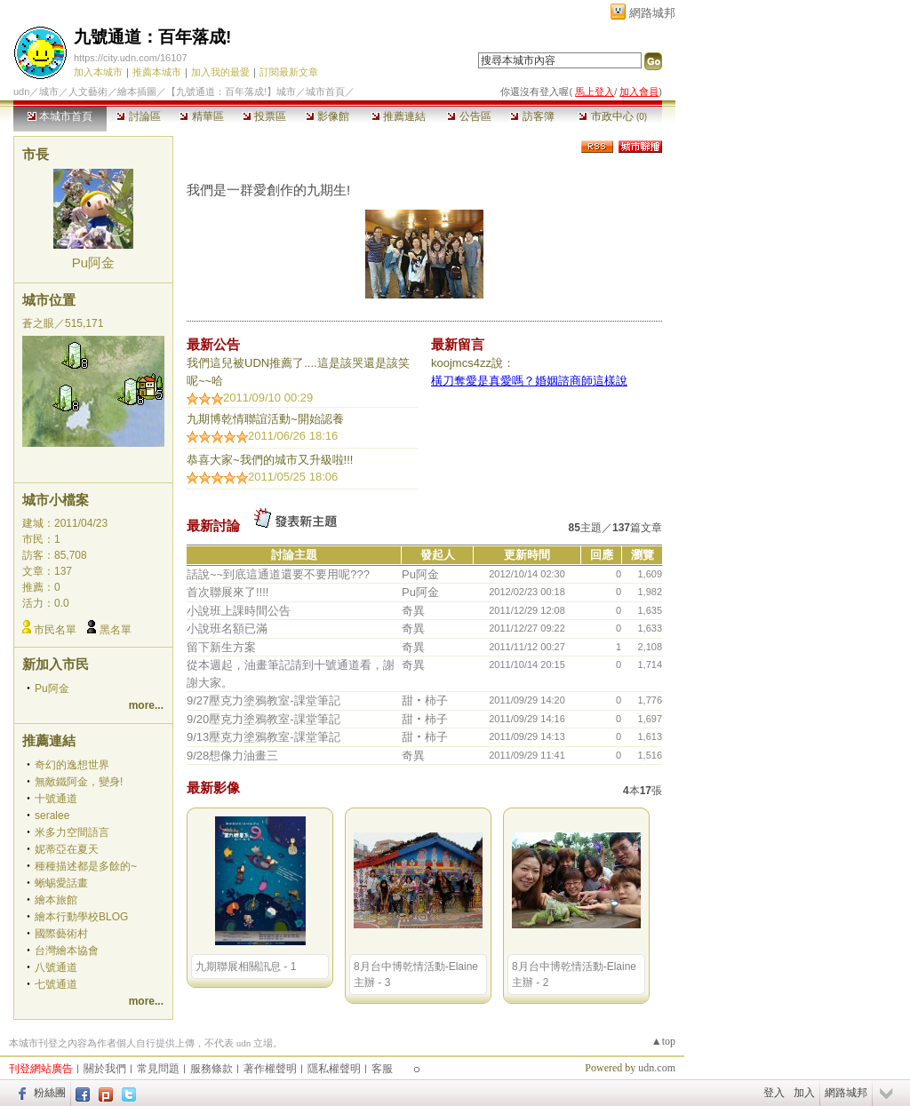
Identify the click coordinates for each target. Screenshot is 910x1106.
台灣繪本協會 (67, 950)
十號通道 (56, 798)
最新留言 (457, 344)
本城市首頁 (60, 116)
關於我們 (105, 1068)
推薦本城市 (156, 72)
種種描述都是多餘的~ (86, 866)
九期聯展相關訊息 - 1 (246, 966)
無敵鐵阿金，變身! (79, 782)
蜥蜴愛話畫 (61, 883)
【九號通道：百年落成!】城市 (231, 91)
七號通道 (56, 984)
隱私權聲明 (334, 1068)
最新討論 (213, 525)
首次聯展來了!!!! (227, 592)
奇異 (413, 610)
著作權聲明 (270, 1068)
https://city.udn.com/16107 (131, 57)
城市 (49, 91)
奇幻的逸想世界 (72, 765)
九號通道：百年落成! (152, 37)
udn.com (656, 1068)
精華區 (201, 116)
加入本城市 (98, 72)
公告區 (469, 116)
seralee (52, 815)
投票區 (264, 116)
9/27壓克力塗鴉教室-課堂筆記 (263, 700)
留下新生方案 (221, 647)
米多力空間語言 (72, 832)
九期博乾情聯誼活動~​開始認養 (265, 419)
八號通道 (56, 967)
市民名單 (55, 630)
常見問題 (158, 1068)
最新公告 (213, 344)
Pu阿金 (93, 262)
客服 (382, 1068)
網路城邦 (652, 13)
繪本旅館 (56, 900)
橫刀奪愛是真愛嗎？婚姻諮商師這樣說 (529, 380)
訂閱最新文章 (288, 72)
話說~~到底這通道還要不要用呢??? (278, 574)
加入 (804, 1092)
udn (21, 91)
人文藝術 (88, 91)
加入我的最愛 (220, 72)
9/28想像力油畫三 (232, 755)
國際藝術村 (61, 933)
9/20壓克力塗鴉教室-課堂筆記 (263, 719)
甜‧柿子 (425, 700)
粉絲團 (50, 1092)
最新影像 (213, 787)
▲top (663, 1041)
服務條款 (211, 1068)
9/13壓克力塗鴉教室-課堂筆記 (263, 737)
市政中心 (613, 116)
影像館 (327, 116)
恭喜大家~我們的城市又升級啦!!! (270, 459)
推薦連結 (398, 116)
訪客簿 (532, 116)
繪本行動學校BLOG (81, 917)
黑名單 (116, 630)
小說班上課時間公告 (239, 610)
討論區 (138, 116)
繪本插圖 (136, 91)
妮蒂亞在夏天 (67, 849)
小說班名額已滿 (227, 628)
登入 (774, 1092)
